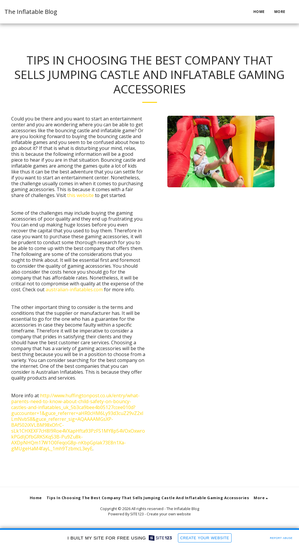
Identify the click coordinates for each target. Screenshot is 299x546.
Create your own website (169, 514)
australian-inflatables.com (74, 289)
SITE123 (137, 514)
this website (80, 195)
